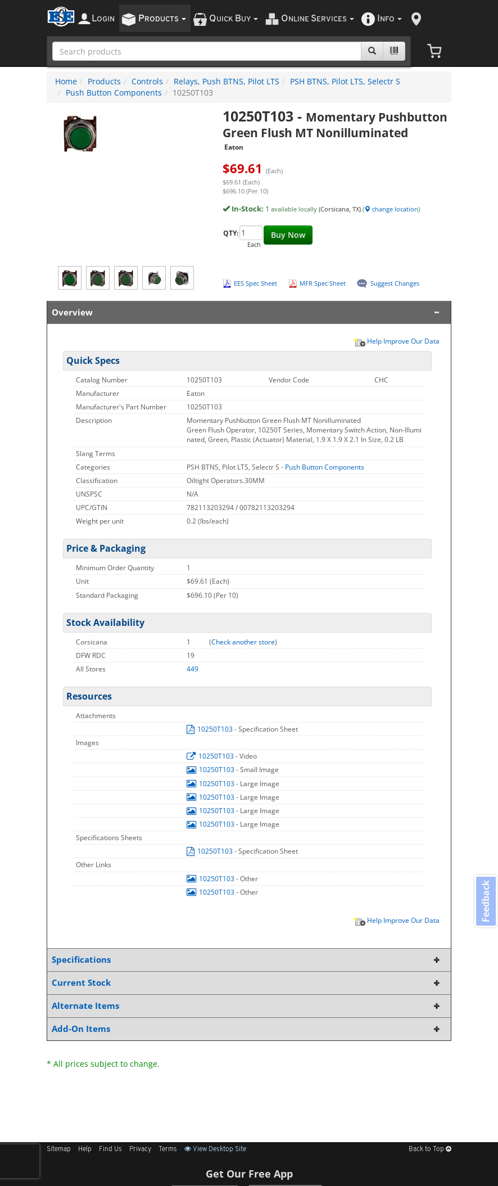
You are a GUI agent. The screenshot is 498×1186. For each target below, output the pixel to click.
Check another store (243, 642)
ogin (103, 19)
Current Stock (247, 982)
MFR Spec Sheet (323, 283)
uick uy (233, 19)
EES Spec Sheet (255, 283)
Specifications (247, 959)
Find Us (110, 1149)
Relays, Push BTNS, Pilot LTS (226, 81)
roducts (162, 19)
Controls (147, 81)
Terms (168, 1149)
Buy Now (288, 234)
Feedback (484, 902)
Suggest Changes (394, 283)
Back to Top (430, 1149)
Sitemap (59, 1149)
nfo (389, 19)
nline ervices (317, 19)
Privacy (140, 1149)
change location (391, 209)
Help (85, 1149)
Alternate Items (247, 1005)
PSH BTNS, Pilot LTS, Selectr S (345, 81)
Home (66, 81)
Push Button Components (114, 92)
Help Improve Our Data (396, 340)
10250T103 (210, 729)
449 (192, 669)
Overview (247, 312)
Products (104, 81)
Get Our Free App (249, 1173)
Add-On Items (247, 1028)
